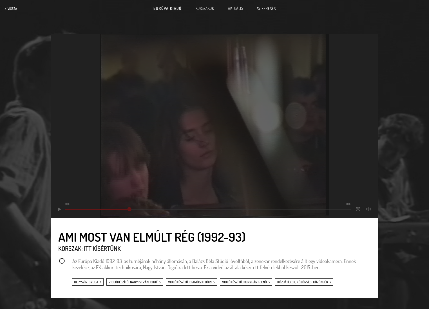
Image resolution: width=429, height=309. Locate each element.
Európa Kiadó (167, 8)
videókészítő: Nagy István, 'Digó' (133, 282)
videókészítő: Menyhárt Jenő (244, 282)
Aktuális (235, 8)
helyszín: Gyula (86, 282)
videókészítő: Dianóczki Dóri (190, 282)
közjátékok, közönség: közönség (302, 282)
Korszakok (205, 8)
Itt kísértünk (102, 248)
